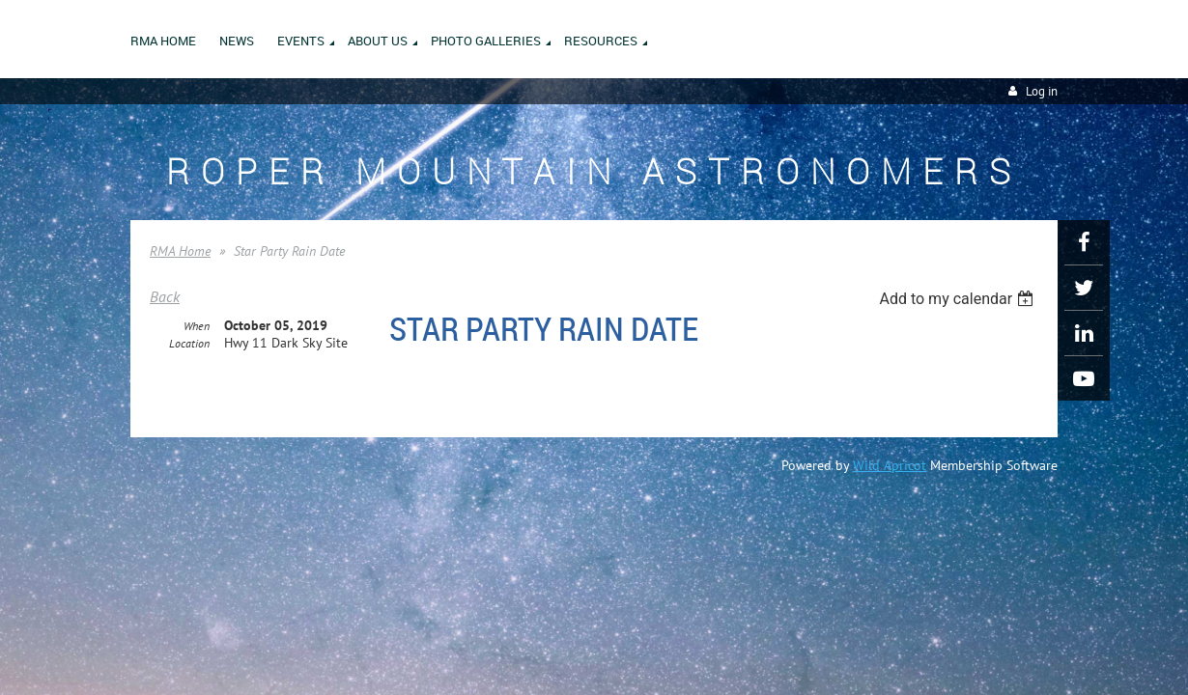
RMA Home (180, 251)
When (197, 327)
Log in (1042, 91)
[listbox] (958, 299)
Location (189, 344)
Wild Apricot (889, 465)
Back (165, 296)
